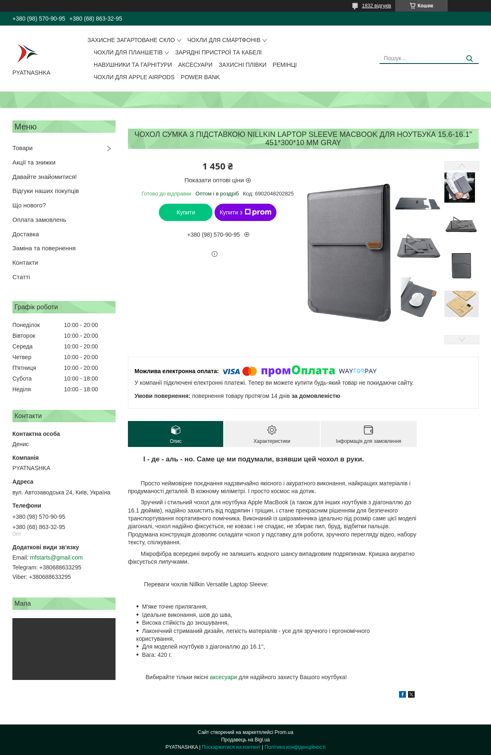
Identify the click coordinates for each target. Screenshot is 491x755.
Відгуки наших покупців (45, 190)
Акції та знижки (34, 162)
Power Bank (200, 77)
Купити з (245, 212)
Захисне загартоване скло (131, 40)
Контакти (25, 262)
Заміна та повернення (44, 248)
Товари (22, 147)
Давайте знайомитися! (44, 176)
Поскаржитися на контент (231, 747)
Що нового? (29, 205)
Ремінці (285, 64)
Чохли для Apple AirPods (134, 77)
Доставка (25, 234)
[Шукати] (469, 59)
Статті (21, 276)
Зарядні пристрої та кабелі (218, 52)
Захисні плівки (243, 64)
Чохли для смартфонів (223, 40)
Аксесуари (195, 64)
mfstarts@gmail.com (56, 557)
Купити (186, 212)
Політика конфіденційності (295, 747)
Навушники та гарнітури (133, 64)
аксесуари (223, 677)
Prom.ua (284, 732)
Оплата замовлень (39, 219)
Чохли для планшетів (128, 52)
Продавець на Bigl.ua (245, 740)
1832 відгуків (376, 6)
